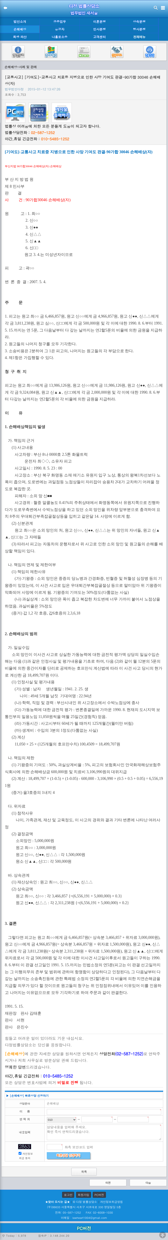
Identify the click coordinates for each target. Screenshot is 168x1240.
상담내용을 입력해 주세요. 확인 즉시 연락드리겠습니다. (104, 1132)
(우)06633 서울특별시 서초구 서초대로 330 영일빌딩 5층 (84, 1207)
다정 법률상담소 (84, 6)
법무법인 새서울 (84, 13)
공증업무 (59, 21)
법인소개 (20, 21)
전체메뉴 (139, 37)
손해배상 (20, 29)
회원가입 (83, 1195)
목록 (84, 1172)
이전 (108, 1182)
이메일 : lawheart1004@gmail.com (84, 1218)
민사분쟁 (99, 29)
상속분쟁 (139, 21)
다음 (148, 1182)
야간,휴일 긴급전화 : (37, 138)
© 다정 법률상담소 (85, 1202)
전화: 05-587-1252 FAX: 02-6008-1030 (84, 1212)
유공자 (59, 29)
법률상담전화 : (30, 132)
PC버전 (99, 1195)
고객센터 (99, 37)
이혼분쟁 (99, 21)
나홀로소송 (60, 37)
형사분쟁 (139, 29)
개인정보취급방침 (111, 1202)
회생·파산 (19, 37)
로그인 (68, 1195)
